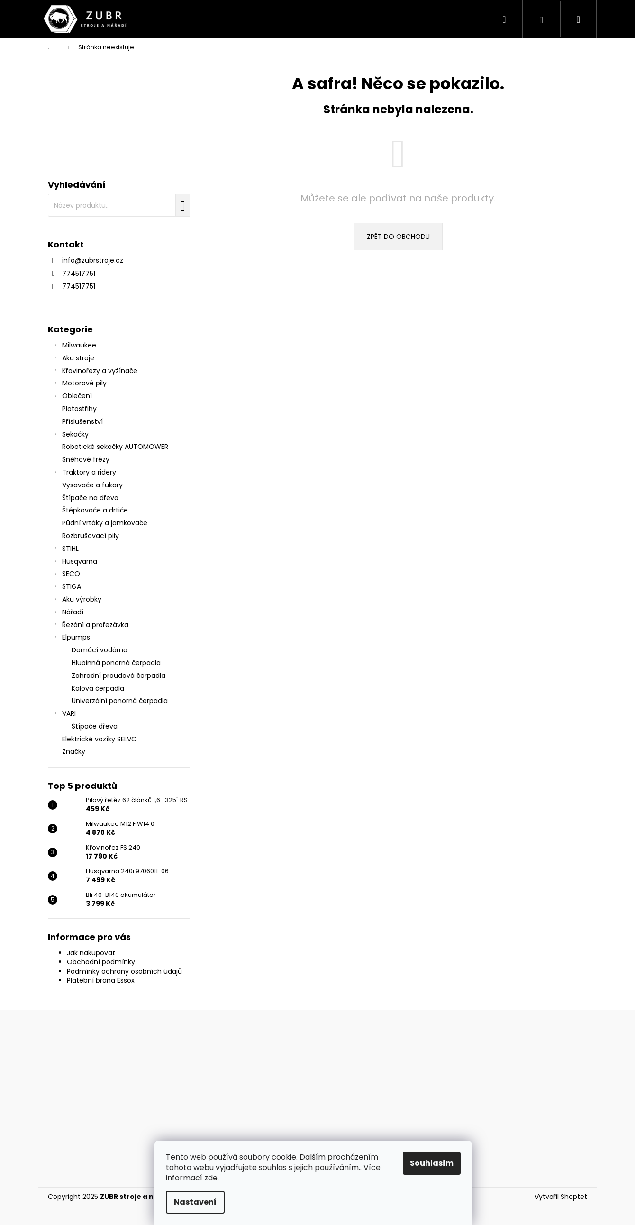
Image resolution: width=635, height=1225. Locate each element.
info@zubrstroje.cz (92, 260)
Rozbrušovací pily (91, 535)
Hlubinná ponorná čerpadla (116, 662)
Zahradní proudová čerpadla (118, 675)
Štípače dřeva (95, 726)
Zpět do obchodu (398, 236)
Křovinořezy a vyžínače (95, 371)
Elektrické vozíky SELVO (100, 739)
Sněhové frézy (86, 459)
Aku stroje (73, 359)
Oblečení (72, 396)
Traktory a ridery (84, 473)
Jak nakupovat (91, 953)
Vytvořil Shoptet (561, 1196)
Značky (73, 751)
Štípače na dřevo (91, 498)
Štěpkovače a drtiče (96, 510)
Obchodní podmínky (101, 962)
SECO (66, 574)
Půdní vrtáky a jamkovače (105, 523)
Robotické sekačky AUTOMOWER (116, 446)
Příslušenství (83, 421)
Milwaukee (74, 346)
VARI (64, 714)
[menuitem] (157, 19)
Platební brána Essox (101, 980)
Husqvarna (75, 562)
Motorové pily (80, 384)
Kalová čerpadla (98, 688)
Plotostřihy (80, 408)
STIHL (66, 549)
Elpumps (71, 638)
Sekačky (71, 435)
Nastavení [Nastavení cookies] (199, 1202)
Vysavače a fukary (93, 485)
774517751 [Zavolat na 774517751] (78, 273)
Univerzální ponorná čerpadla (120, 700)
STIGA (67, 587)
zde (215, 1177)
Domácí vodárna (99, 650)
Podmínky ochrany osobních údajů (124, 971)
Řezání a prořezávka (90, 625)
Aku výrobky (77, 600)
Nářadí (68, 613)
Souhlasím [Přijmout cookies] (436, 1163)
